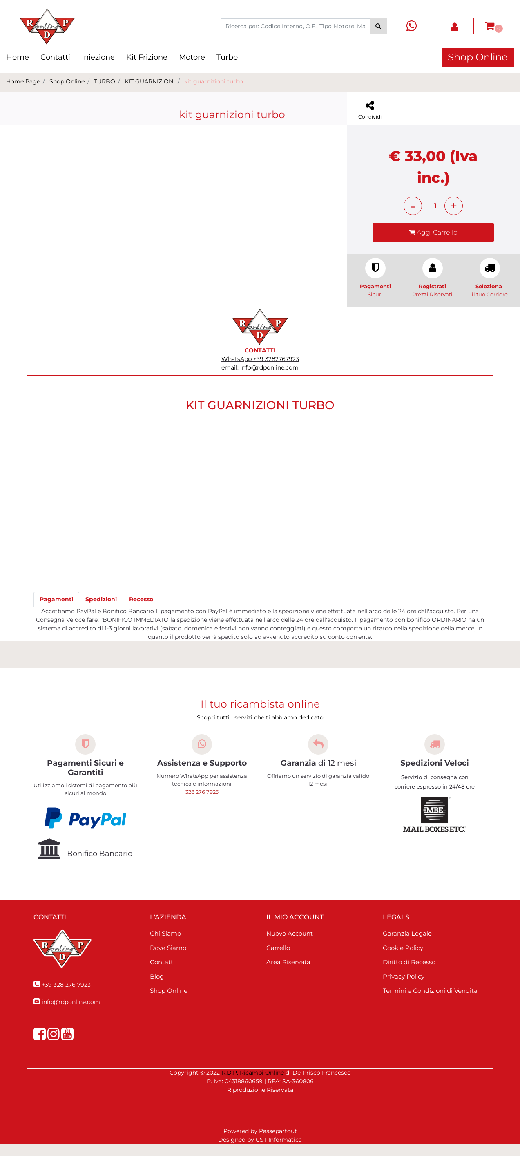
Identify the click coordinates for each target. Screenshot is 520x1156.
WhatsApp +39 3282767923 (260, 370)
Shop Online (478, 57)
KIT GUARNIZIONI (150, 81)
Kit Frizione (146, 57)
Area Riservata (288, 974)
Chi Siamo (165, 945)
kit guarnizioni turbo (213, 81)
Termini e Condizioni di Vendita (430, 1002)
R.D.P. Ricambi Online (252, 1084)
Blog (157, 988)
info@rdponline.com (71, 1013)
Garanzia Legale (407, 945)
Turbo (227, 57)
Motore (192, 57)
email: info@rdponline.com (260, 379)
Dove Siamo (168, 959)
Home (17, 57)
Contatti (55, 57)
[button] (378, 26)
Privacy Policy (403, 988)
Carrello (278, 959)
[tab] (56, 611)
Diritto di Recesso (409, 974)
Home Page (23, 81)
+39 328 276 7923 (66, 996)
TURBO (104, 81)
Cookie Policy (403, 959)
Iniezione (98, 57)
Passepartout (278, 1143)
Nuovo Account (289, 945)
